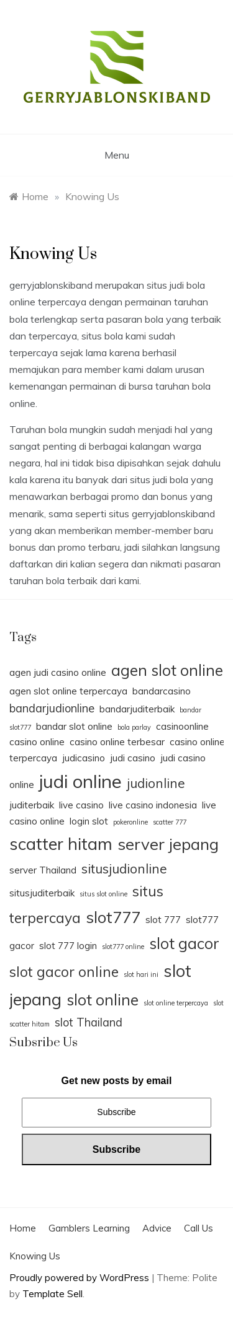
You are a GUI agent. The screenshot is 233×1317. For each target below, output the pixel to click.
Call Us (198, 1228)
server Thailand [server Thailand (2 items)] (42, 870)
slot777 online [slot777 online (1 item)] (123, 946)
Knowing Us (34, 1256)
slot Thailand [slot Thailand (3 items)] (88, 1022)
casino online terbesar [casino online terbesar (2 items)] (117, 742)
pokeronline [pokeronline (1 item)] (130, 822)
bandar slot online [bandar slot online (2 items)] (74, 726)
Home (22, 1228)
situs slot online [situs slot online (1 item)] (103, 894)
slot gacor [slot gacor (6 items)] (184, 943)
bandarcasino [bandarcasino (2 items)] (161, 691)
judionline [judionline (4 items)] (156, 783)
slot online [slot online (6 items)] (102, 999)
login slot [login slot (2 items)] (89, 821)
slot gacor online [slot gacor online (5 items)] (64, 972)
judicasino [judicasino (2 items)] (83, 758)
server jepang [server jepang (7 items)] (168, 844)
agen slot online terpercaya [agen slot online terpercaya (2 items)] (68, 691)
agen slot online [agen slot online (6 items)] (167, 670)
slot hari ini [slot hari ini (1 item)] (141, 974)
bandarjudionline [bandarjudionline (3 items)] (51, 708)
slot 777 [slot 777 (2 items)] (163, 919)
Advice (156, 1228)
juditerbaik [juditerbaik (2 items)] (31, 805)
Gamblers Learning (89, 1228)
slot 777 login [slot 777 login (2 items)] (68, 946)
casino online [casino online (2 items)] (37, 742)
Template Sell (52, 1294)
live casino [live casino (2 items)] (81, 805)
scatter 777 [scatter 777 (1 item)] (169, 822)
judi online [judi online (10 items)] (80, 781)
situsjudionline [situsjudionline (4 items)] (124, 868)
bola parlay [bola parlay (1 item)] (134, 727)
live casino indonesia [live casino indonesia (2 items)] (153, 805)
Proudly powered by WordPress (80, 1278)
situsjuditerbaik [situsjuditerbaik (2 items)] (42, 893)
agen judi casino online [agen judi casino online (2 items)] (57, 672)
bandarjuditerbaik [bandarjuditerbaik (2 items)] (137, 709)
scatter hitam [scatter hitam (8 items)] (60, 843)
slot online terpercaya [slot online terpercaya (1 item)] (176, 1003)
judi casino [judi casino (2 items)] (132, 758)
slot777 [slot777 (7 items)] (113, 917)
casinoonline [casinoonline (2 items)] (182, 726)
